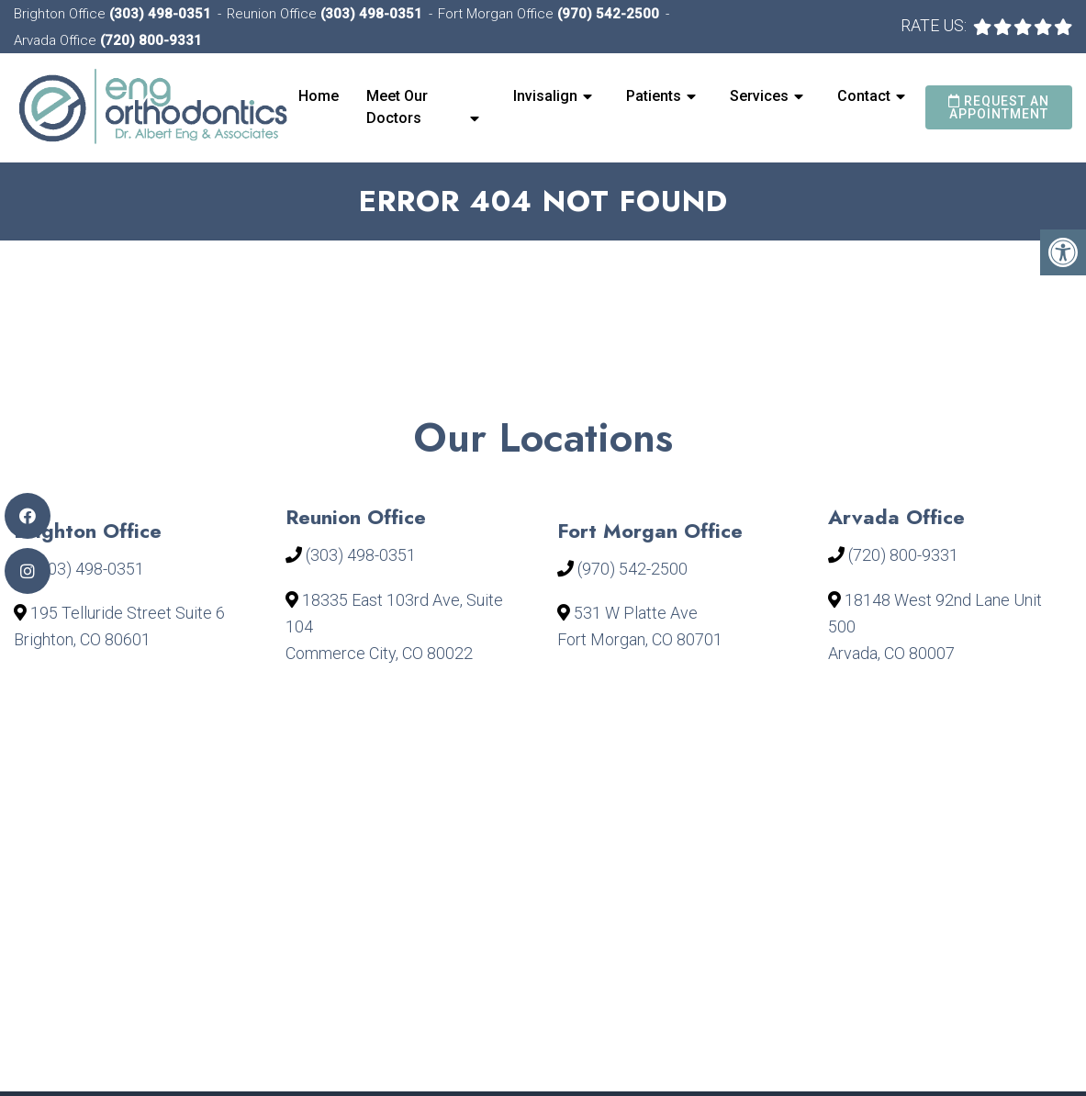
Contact (863, 96)
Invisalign (545, 96)
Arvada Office (57, 40)
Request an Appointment (998, 107)
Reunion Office (273, 14)
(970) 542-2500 (608, 14)
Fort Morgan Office (497, 14)
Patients (653, 96)
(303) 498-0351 (160, 14)
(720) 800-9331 (151, 40)
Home (318, 96)
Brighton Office (61, 14)
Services (759, 96)
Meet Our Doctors (397, 107)
